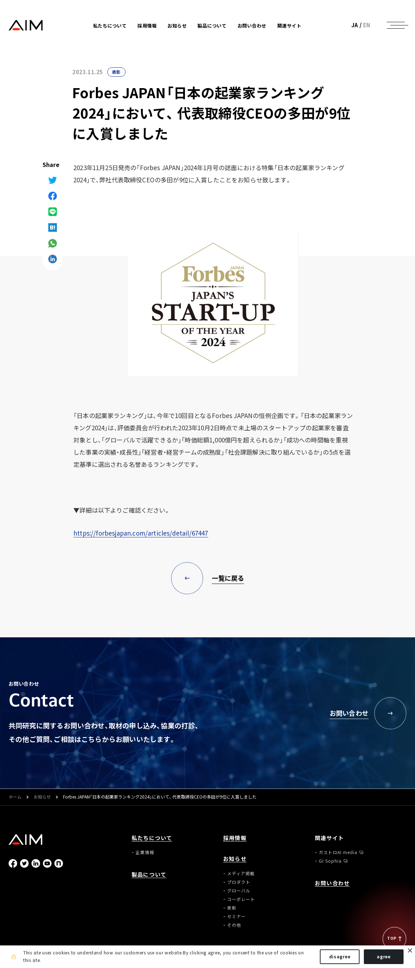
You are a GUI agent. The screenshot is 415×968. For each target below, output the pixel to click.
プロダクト (238, 882)
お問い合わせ (252, 25)
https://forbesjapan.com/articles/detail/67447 (140, 532)
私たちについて (152, 838)
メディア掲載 (241, 873)
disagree (340, 956)
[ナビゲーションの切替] (395, 25)
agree (384, 956)
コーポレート (241, 899)
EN (367, 25)
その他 (234, 925)
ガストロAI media (338, 852)
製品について (211, 25)
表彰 (116, 72)
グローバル (238, 890)
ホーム (15, 797)
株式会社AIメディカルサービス (26, 25)
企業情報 (145, 852)
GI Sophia (330, 861)
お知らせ (42, 797)
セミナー (236, 916)
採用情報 (147, 25)
